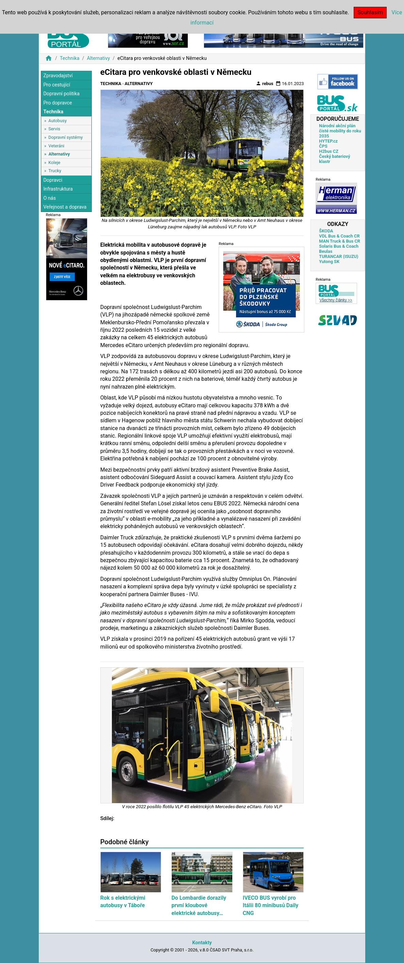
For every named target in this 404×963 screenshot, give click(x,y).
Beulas (325, 251)
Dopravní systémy (65, 137)
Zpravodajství (57, 76)
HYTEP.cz (328, 141)
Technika (70, 58)
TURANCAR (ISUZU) (338, 256)
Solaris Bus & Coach (338, 246)
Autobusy (57, 120)
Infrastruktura (58, 189)
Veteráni (56, 145)
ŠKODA (326, 230)
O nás (49, 198)
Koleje (54, 162)
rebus (264, 83)
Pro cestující (56, 85)
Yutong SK (329, 261)
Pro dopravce (57, 103)
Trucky (54, 170)
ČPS (323, 146)
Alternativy (98, 58)
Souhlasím (370, 12)
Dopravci (52, 180)
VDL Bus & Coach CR (339, 236)
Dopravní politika (61, 94)
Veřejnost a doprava (64, 207)
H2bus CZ (328, 151)
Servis (54, 128)
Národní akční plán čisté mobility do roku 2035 (340, 130)
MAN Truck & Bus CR (339, 241)
